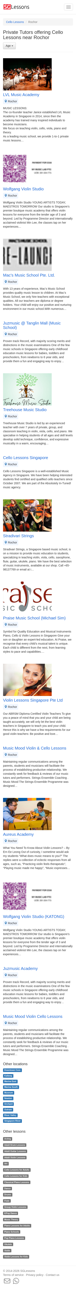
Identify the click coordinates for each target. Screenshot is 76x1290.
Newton (8, 1098)
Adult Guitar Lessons (15, 1151)
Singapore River (12, 1121)
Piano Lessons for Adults (17, 1226)
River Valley (10, 1115)
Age (9, 45)
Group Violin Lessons (15, 1207)
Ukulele (8, 1244)
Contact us (52, 1275)
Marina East (10, 1081)
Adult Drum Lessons (14, 1145)
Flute (6, 1201)
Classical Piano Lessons (16, 1182)
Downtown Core (12, 1070)
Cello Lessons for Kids (15, 1176)
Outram (8, 1110)
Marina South (11, 1087)
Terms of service (13, 1275)
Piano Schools (11, 1232)
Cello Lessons (15, 22)
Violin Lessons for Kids (16, 1257)
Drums (7, 1195)
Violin (7, 1250)
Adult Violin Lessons (14, 1157)
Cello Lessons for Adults (16, 1170)
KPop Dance (10, 1213)
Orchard (8, 1104)
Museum (8, 1093)
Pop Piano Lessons (14, 1238)
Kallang (8, 1076)
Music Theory (11, 1219)
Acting (7, 1139)
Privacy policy (35, 1275)
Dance (7, 1188)
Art (5, 1163)
